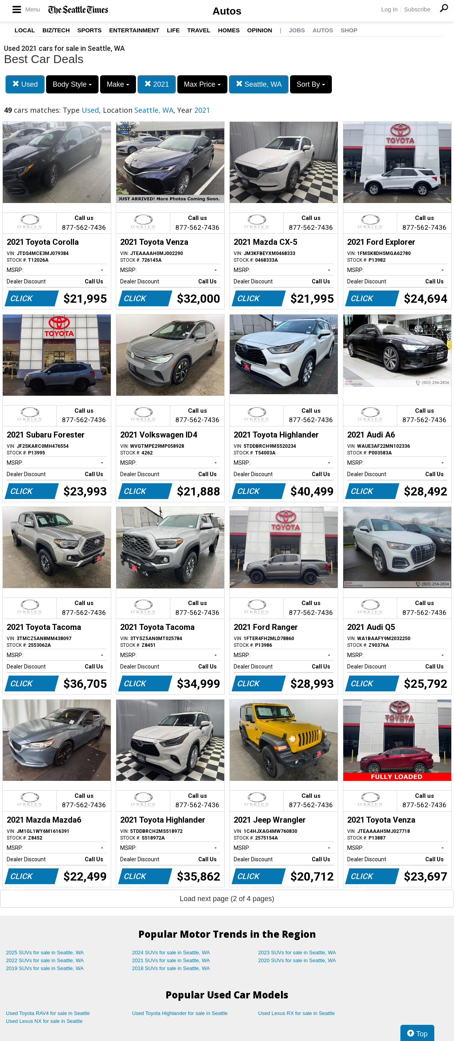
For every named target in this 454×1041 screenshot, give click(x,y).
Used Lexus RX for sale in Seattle (296, 1013)
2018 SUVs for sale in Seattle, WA (171, 968)
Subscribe (417, 9)
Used (25, 84)
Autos (227, 11)
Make (118, 84)
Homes (229, 30)
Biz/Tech (56, 30)
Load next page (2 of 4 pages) (227, 899)
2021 (156, 84)
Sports (89, 30)
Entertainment (134, 30)
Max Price (202, 84)
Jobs (297, 30)
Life (173, 30)
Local (25, 30)
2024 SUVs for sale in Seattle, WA (171, 952)
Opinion (259, 30)
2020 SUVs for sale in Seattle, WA (297, 960)
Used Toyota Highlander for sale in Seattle (180, 1013)
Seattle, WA (259, 84)
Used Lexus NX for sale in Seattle (44, 1021)
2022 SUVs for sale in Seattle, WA (45, 960)
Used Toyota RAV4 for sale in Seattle (48, 1013)
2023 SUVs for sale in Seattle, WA (297, 952)
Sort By (311, 84)
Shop (348, 30)
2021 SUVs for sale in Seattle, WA (171, 960)
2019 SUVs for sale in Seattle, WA (45, 968)
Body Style (72, 84)
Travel (198, 30)
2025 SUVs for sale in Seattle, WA (45, 952)
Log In (389, 9)
